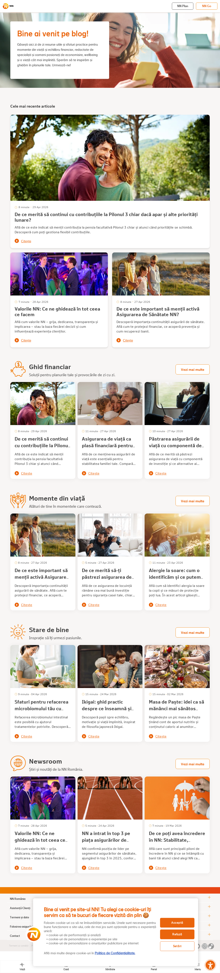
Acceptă (177, 922)
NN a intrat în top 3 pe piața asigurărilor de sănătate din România (106, 840)
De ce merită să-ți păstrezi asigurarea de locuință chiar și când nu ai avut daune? (108, 580)
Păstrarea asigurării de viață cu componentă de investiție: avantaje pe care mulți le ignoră (175, 448)
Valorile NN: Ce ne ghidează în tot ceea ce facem (57, 311)
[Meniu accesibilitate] (210, 965)
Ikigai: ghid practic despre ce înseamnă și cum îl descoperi (106, 708)
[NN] (8, 6)
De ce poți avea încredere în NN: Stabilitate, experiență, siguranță (177, 840)
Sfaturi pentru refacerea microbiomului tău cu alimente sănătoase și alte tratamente (41, 711)
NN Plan (182, 6)
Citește (26, 241)
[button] (32, 934)
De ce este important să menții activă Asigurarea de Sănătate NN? (157, 311)
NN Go (206, 6)
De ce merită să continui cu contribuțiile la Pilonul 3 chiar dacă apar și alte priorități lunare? (106, 217)
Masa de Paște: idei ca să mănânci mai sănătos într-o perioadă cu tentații (176, 711)
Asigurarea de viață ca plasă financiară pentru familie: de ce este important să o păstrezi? (109, 448)
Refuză (177, 934)
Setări (177, 946)
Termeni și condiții (19, 945)
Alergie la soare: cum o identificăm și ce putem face (175, 577)
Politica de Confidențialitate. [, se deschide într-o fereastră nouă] (115, 953)
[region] (115, 932)
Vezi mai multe (192, 369)
